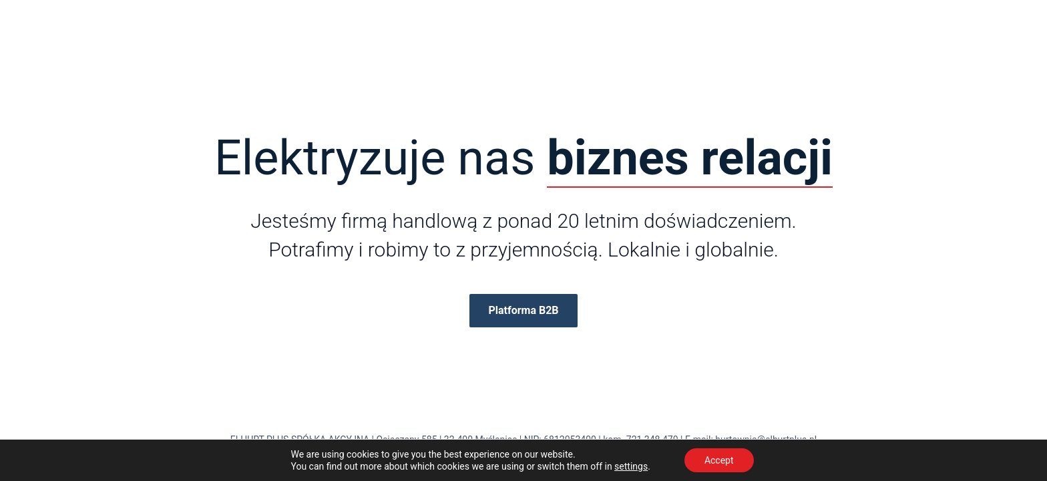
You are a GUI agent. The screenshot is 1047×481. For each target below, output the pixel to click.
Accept (719, 460)
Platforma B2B (523, 310)
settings (631, 466)
